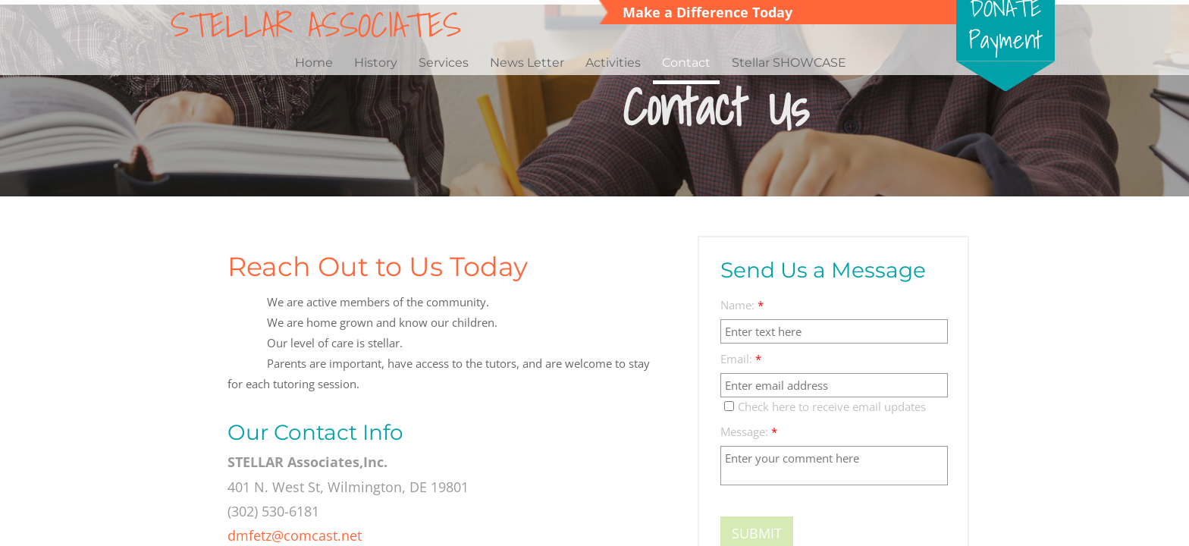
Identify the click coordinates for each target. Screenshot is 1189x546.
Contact (686, 62)
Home (314, 62)
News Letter (527, 62)
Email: (740, 359)
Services (444, 62)
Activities (613, 62)
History (375, 62)
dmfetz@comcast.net (294, 535)
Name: (742, 305)
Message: (748, 432)
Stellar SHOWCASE (789, 62)
